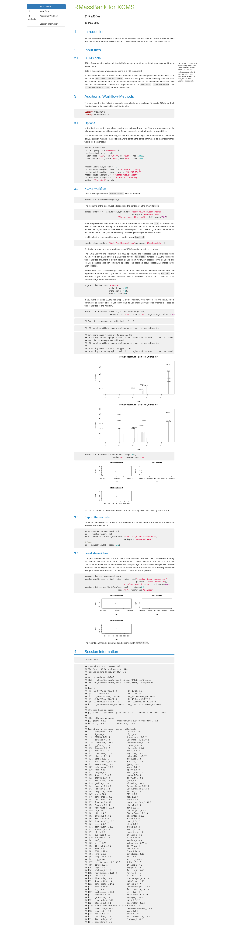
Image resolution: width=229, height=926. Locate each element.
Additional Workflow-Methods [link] (43, 17)
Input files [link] (38, 11)
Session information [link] (43, 24)
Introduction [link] (39, 6)
